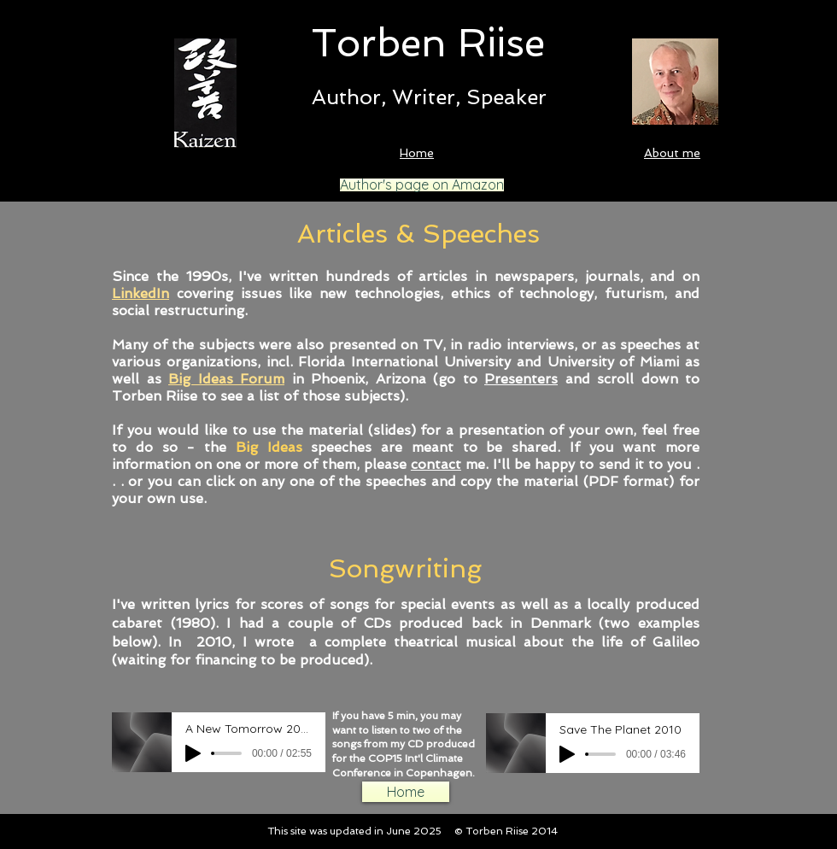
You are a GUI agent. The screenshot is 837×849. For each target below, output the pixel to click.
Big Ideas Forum (226, 379)
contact (436, 464)
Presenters (521, 379)
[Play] (193, 753)
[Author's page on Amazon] (422, 185)
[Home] (405, 792)
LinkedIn (140, 293)
